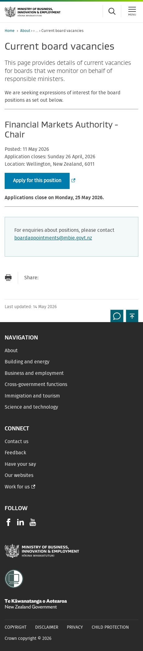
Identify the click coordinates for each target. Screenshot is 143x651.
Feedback (15, 452)
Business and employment (34, 373)
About (25, 31)
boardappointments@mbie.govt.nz (53, 238)
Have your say (20, 464)
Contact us (16, 441)
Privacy (75, 627)
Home (10, 31)
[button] (132, 316)
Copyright (15, 627)
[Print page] (8, 277)
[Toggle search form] (112, 11)
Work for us (17, 486)
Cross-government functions (36, 384)
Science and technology (31, 407)
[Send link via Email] (46, 277)
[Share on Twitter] (71, 277)
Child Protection (110, 627)
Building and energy (27, 361)
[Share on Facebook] (59, 277)
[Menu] (132, 11)
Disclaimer (46, 627)
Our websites (19, 475)
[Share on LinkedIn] (84, 277)
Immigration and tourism (32, 395)
